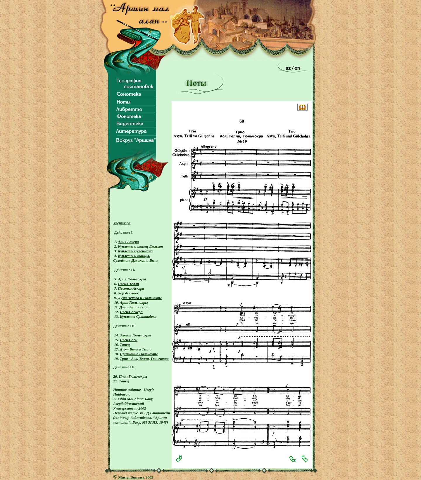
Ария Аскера (128, 241)
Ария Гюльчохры (132, 279)
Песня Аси (128, 340)
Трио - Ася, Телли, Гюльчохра (144, 358)
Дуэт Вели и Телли (136, 349)
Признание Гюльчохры (139, 354)
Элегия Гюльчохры (135, 335)
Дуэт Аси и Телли (134, 307)
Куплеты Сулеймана (135, 251)
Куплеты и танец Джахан (140, 246)
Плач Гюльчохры (133, 376)
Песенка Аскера (131, 288)
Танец (125, 344)
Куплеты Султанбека (138, 316)
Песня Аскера (131, 312)
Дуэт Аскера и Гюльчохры (140, 298)
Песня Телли (128, 284)
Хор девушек (128, 293)
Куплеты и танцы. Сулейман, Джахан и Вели (135, 258)
